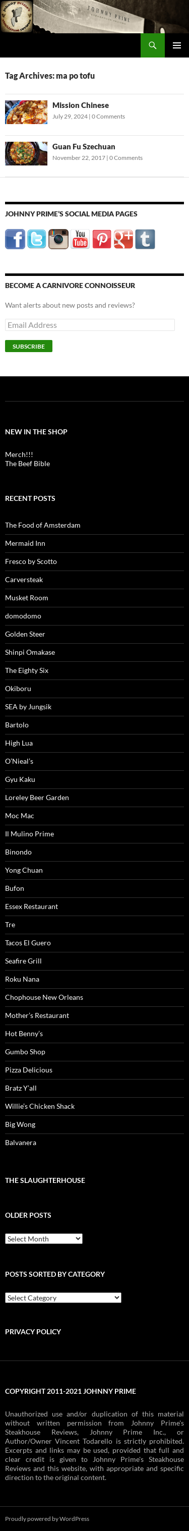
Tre (10, 924)
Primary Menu (177, 45)
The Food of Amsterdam (43, 525)
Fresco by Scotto (31, 561)
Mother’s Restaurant (37, 1015)
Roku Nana (22, 979)
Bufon (14, 888)
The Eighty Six (26, 670)
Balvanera (20, 1142)
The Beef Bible (27, 463)
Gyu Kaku (20, 779)
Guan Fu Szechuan (83, 146)
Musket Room (26, 597)
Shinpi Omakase (30, 652)
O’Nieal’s (19, 761)
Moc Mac (19, 815)
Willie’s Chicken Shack (40, 1106)
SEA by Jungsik (28, 706)
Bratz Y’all (21, 1088)
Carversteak (24, 579)
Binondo (18, 851)
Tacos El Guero (28, 942)
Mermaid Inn (25, 543)
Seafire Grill (23, 960)
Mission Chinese (80, 104)
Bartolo (17, 724)
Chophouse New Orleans (44, 997)
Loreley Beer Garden (37, 797)
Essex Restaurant (31, 906)
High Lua (19, 743)
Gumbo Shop (25, 1051)
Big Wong (20, 1124)
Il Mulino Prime (29, 833)
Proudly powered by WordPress (47, 1518)
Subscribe (29, 346)
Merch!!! (19, 454)
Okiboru (18, 688)
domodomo (23, 615)
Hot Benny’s (24, 1033)
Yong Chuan (24, 870)
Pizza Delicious (28, 1069)
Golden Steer (25, 634)
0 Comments (108, 116)
